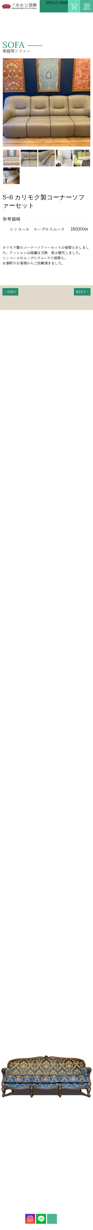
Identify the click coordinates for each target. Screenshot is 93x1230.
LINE (40, 1219)
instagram (29, 1219)
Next (87, 104)
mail (51, 1219)
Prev (6, 104)
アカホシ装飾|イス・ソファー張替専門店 (20, 6)
